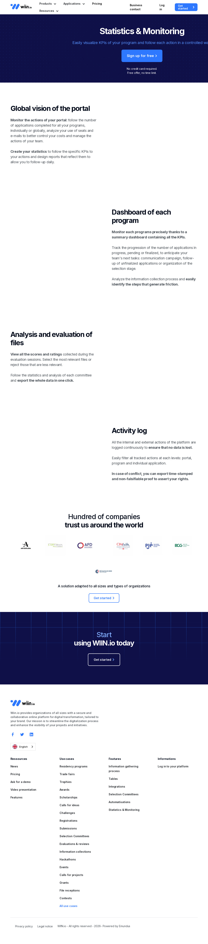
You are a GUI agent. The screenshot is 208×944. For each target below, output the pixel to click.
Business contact (136, 7)
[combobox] (23, 747)
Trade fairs (67, 774)
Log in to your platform (173, 766)
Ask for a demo (20, 782)
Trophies (66, 782)
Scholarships (69, 797)
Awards (64, 789)
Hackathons (68, 859)
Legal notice (45, 926)
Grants (64, 882)
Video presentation (23, 789)
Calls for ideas (69, 805)
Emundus (124, 926)
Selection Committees (74, 836)
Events (64, 867)
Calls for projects (71, 875)
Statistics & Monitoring (124, 809)
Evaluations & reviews (74, 844)
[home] (21, 6)
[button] (48, 3)
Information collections (75, 851)
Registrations (68, 820)
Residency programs (74, 766)
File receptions (70, 890)
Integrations (117, 786)
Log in (162, 7)
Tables (113, 778)
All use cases (68, 906)
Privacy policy (24, 926)
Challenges (67, 813)
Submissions (68, 828)
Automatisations (119, 802)
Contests (66, 898)
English (20, 746)
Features (16, 797)
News (14, 766)
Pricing (97, 3)
